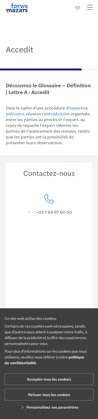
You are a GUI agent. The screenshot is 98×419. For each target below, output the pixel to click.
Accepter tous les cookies (49, 379)
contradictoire (56, 113)
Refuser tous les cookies (49, 394)
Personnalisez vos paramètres (49, 407)
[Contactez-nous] (77, 7)
